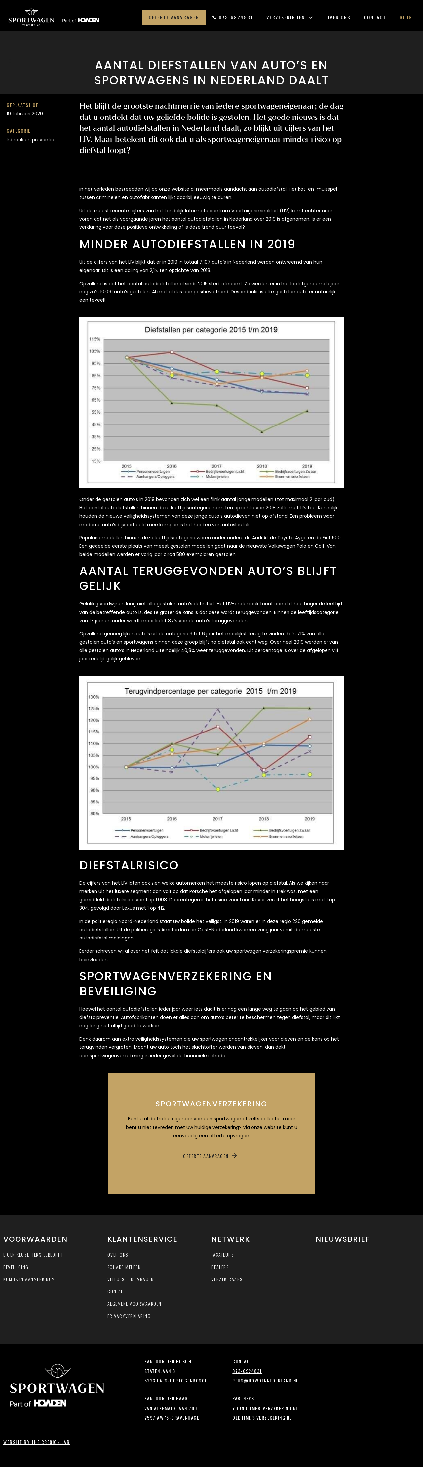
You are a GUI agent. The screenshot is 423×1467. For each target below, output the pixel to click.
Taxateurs (223, 1254)
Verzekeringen (289, 17)
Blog (406, 17)
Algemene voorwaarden (134, 1303)
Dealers (220, 1266)
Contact (375, 17)
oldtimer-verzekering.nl (262, 1417)
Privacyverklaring (129, 1316)
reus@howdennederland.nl (265, 1380)
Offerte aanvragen (174, 17)
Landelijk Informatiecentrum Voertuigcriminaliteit (221, 210)
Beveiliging (16, 1266)
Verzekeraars (227, 1279)
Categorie (19, 130)
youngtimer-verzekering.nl (265, 1408)
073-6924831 (232, 17)
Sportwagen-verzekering (70, 17)
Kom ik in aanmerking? (29, 1279)
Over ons (339, 17)
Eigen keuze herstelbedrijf (33, 1254)
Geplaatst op (23, 104)
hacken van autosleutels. (222, 524)
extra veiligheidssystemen (152, 1039)
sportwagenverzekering (116, 1055)
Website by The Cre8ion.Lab (36, 1441)
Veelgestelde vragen (130, 1279)
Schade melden (124, 1266)
